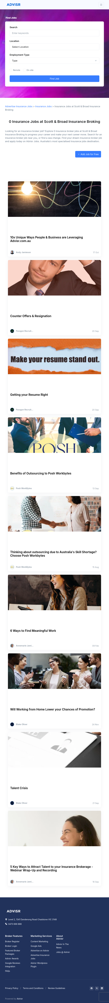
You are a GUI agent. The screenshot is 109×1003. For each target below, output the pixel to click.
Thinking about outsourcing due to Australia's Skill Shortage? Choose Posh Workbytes (53, 553)
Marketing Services (41, 936)
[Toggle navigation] (101, 5)
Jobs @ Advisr (63, 952)
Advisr (20, 998)
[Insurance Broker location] (54, 47)
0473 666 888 (13, 924)
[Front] (13, 4)
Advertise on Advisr (40, 950)
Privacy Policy (11, 988)
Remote (16, 70)
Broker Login (11, 946)
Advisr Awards (12, 958)
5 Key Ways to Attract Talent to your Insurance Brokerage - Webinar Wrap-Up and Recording (51, 868)
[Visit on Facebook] (92, 988)
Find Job (54, 78)
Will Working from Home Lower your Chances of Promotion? (52, 709)
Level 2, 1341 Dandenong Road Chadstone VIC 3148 (31, 919)
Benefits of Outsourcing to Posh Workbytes (40, 473)
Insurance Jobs (43, 106)
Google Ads (36, 946)
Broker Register (12, 941)
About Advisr (59, 937)
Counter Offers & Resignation (30, 316)
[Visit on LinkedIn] (102, 988)
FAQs (7, 971)
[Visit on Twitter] (97, 988)
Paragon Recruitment (25, 331)
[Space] (13, 911)
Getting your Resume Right (29, 394)
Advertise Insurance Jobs (19, 106)
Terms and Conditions (33, 988)
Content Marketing (39, 941)
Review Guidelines (56, 988)
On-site (30, 70)
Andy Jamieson (23, 252)
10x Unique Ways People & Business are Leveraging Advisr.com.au (46, 239)
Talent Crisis (19, 788)
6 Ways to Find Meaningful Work (33, 631)
